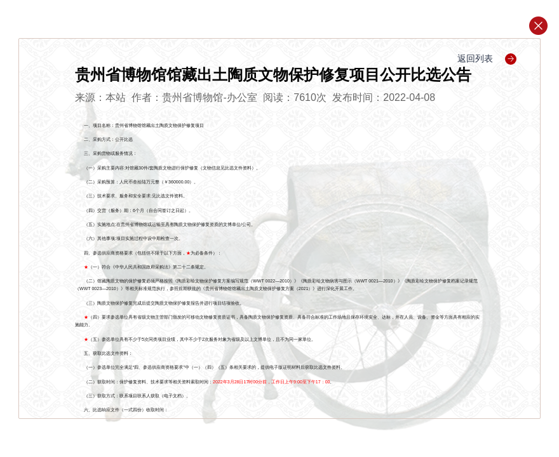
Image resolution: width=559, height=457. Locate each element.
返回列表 (486, 58)
